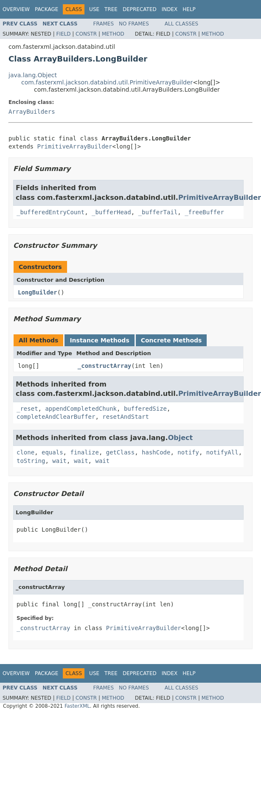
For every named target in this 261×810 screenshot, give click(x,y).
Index (170, 9)
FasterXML (77, 706)
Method (113, 34)
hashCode (156, 452)
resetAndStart (125, 416)
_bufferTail (158, 212)
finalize (84, 452)
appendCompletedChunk (81, 408)
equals (52, 452)
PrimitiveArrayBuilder (74, 146)
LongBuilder (37, 292)
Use (94, 9)
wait (59, 460)
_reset (27, 408)
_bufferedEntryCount (50, 212)
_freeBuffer (204, 212)
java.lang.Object (32, 75)
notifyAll (222, 452)
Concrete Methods (171, 340)
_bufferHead (111, 212)
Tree (111, 9)
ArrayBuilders (31, 111)
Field (63, 34)
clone (25, 452)
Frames (103, 24)
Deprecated (140, 9)
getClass (120, 452)
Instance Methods (99, 340)
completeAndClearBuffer (56, 416)
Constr (86, 34)
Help (189, 9)
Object (180, 438)
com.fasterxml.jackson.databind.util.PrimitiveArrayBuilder (107, 82)
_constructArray (104, 365)
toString (31, 460)
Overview (16, 9)
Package (46, 9)
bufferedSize (145, 408)
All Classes (181, 24)
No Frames (134, 24)
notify (188, 452)
